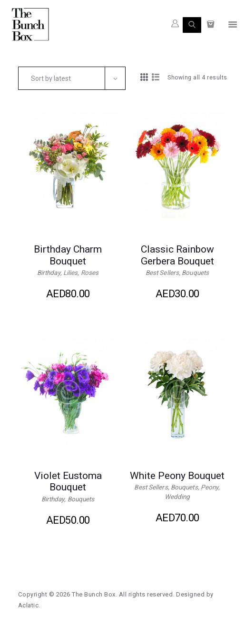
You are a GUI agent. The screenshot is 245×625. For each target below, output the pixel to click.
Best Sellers (161, 273)
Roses (91, 273)
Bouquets (195, 273)
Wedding (177, 498)
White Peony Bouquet (177, 476)
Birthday (48, 273)
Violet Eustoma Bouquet (68, 482)
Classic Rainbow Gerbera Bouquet (177, 255)
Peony (211, 488)
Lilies (71, 273)
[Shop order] (72, 78)
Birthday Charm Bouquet (67, 255)
